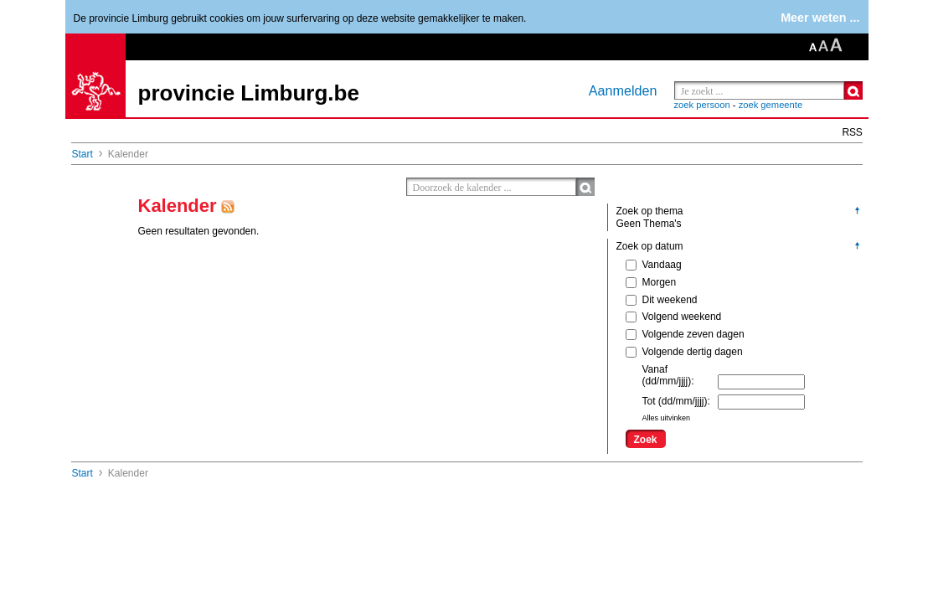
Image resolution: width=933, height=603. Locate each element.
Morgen (651, 282)
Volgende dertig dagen (684, 352)
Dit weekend (662, 300)
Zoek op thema (649, 211)
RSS (853, 132)
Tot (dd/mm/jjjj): (676, 401)
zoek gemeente (771, 105)
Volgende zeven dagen (685, 334)
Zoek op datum (649, 246)
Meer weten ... (820, 17)
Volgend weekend (674, 316)
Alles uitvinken (666, 418)
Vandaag (654, 265)
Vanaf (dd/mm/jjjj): (668, 375)
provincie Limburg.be (248, 93)
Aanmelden (623, 90)
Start (82, 154)
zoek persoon (702, 105)
